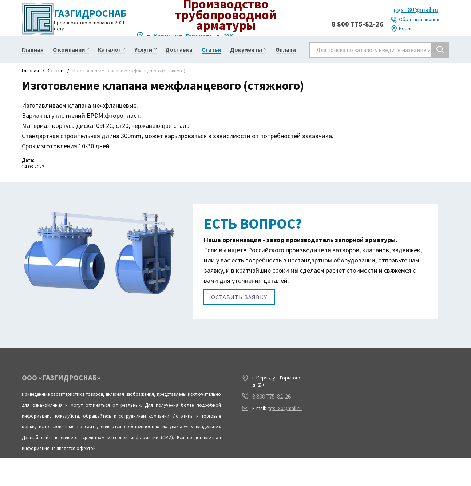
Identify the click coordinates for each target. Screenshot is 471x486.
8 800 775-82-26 (358, 23)
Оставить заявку (239, 296)
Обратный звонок (419, 19)
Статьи (56, 70)
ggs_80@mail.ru (415, 9)
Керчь (406, 28)
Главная (30, 70)
